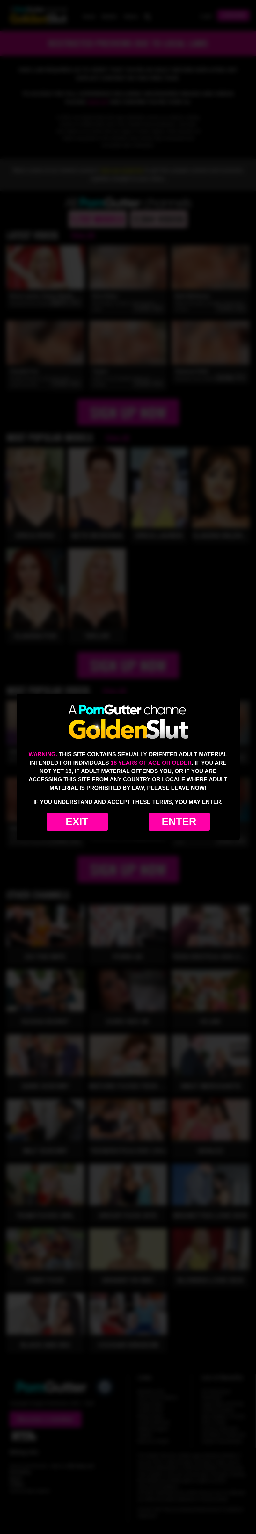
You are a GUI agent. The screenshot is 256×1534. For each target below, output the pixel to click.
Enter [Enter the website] (179, 821)
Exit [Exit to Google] (77, 821)
